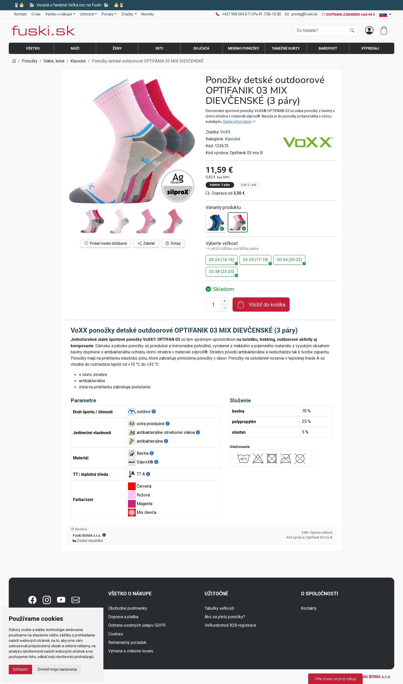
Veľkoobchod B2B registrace (230, 625)
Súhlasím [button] (20, 669)
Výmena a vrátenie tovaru (130, 651)
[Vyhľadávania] (320, 30)
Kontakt (20, 14)
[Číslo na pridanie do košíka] (213, 304)
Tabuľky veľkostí (219, 608)
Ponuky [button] (108, 14)
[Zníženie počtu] (224, 308)
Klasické (232, 138)
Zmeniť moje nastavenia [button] (57, 669)
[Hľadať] (352, 30)
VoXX (225, 132)
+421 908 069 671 (237, 14)
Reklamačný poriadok (127, 642)
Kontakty (309, 608)
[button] (104, 535)
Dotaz (173, 243)
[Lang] (385, 14)
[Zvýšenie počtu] (224, 301)
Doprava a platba (123, 616)
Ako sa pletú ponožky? (225, 616)
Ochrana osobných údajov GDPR (137, 625)
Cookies (115, 634)
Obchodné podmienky (127, 608)
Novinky (147, 14)
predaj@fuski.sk (301, 14)
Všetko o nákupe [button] (58, 14)
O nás (36, 14)
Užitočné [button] (87, 14)
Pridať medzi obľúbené (106, 243)
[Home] (14, 61)
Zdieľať (146, 243)
